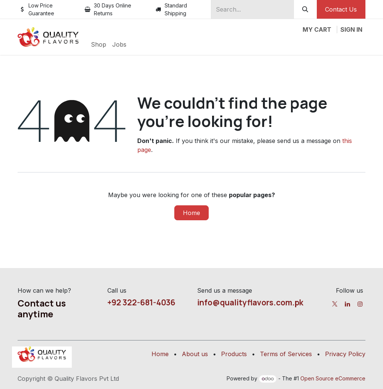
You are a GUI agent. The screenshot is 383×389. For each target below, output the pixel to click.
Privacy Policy (345, 354)
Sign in (351, 29)
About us (195, 354)
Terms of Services (286, 354)
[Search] (305, 9)
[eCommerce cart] (317, 29)
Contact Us (341, 9)
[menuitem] (98, 44)
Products (234, 354)
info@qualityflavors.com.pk (250, 302)
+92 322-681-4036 (141, 302)
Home (191, 213)
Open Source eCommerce (332, 378)
